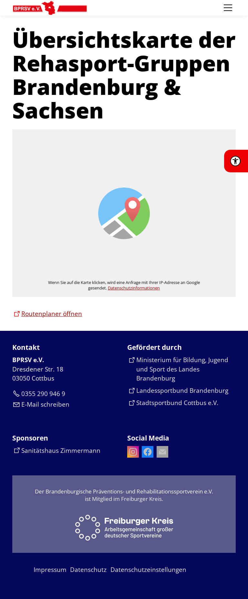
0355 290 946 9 (43, 394)
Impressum (50, 569)
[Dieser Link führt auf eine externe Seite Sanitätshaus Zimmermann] (56, 450)
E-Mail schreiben (45, 404)
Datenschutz (88, 569)
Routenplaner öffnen (51, 314)
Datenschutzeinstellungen (148, 569)
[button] (228, 8)
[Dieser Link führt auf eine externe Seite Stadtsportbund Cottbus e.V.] (172, 403)
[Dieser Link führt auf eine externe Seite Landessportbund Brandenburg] (177, 390)
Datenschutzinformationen (134, 288)
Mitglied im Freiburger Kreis (127, 499)
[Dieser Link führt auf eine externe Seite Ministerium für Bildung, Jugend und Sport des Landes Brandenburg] (181, 369)
